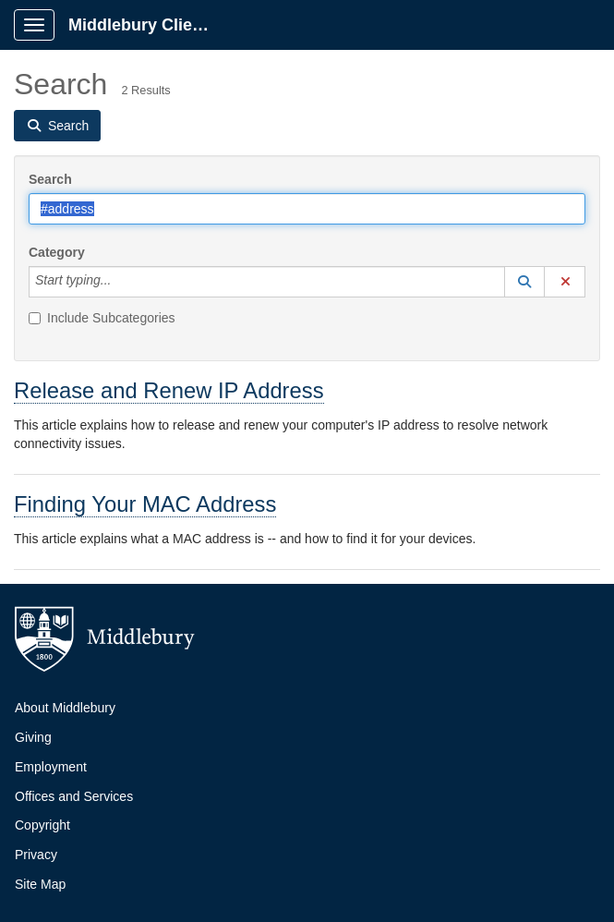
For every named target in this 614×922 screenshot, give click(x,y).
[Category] (121, 282)
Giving (33, 737)
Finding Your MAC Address (145, 503)
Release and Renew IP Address (169, 390)
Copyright (42, 825)
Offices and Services (74, 796)
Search (50, 179)
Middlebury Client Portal (149, 25)
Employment (51, 766)
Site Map (40, 884)
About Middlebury (65, 707)
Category (57, 252)
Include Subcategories (102, 317)
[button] (524, 281)
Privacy (36, 854)
